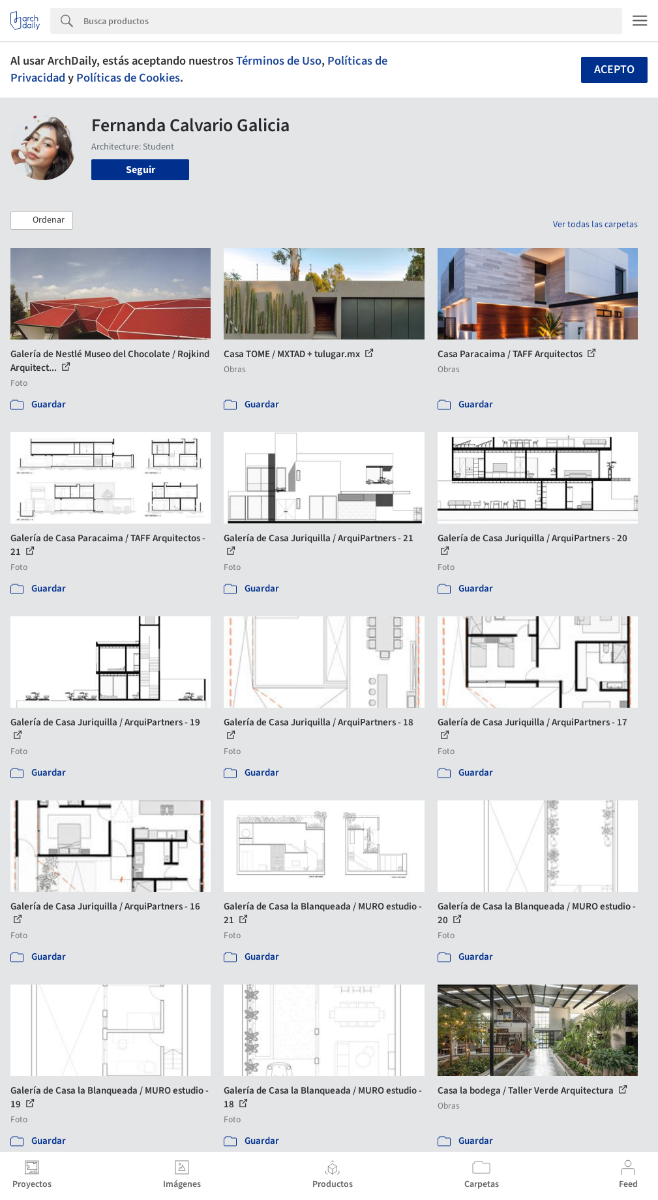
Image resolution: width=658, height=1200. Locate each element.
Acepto (614, 69)
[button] (41, 221)
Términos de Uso (279, 60)
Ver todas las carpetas (595, 224)
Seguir (140, 170)
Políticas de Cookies (128, 77)
